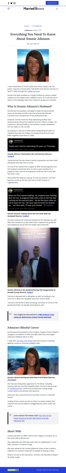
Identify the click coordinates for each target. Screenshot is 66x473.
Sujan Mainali (34, 44)
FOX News (12, 380)
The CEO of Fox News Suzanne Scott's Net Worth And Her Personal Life (32, 418)
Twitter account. (33, 91)
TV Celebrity (37, 26)
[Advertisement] (23, 16)
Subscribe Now (52, 3)
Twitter (10, 156)
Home (26, 26)
